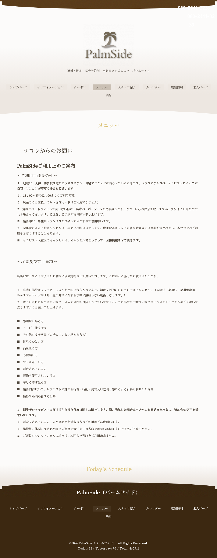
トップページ (18, 87)
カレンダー (153, 87)
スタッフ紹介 (127, 87)
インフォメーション (50, 87)
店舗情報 (177, 87)
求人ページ (200, 87)
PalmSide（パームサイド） (97, 543)
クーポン (80, 87)
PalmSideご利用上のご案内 (46, 166)
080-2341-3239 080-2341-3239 (192, 16)
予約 (108, 95)
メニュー (102, 87)
